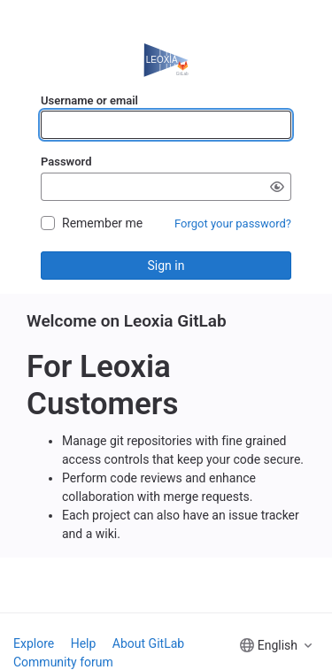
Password (66, 161)
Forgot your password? (232, 223)
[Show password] (277, 187)
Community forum (63, 662)
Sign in (166, 265)
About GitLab (148, 643)
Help (84, 643)
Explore (33, 643)
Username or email (89, 100)
